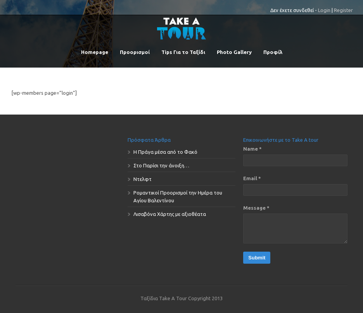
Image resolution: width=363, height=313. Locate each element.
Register (343, 10)
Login (324, 10)
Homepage (94, 52)
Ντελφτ (142, 179)
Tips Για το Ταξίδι (183, 52)
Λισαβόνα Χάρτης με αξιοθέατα (169, 214)
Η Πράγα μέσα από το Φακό (165, 152)
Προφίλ (272, 52)
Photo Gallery (234, 52)
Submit (256, 258)
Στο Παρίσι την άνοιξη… (161, 165)
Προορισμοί (135, 52)
